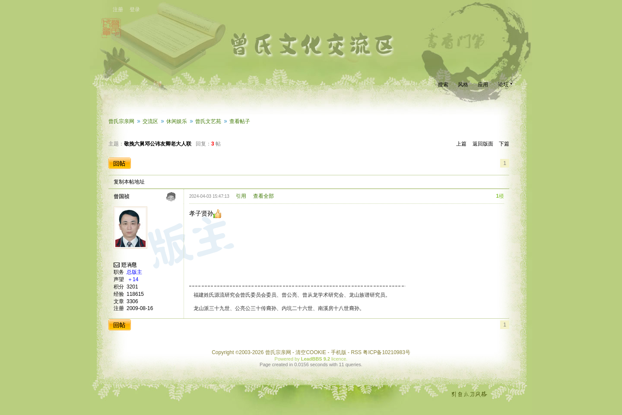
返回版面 (483, 144)
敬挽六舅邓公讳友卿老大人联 (157, 144)
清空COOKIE (310, 352)
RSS (356, 352)
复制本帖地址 (129, 182)
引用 (241, 196)
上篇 (461, 144)
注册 (118, 9)
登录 (135, 9)
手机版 (338, 352)
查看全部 (263, 196)
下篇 (504, 144)
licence (338, 358)
